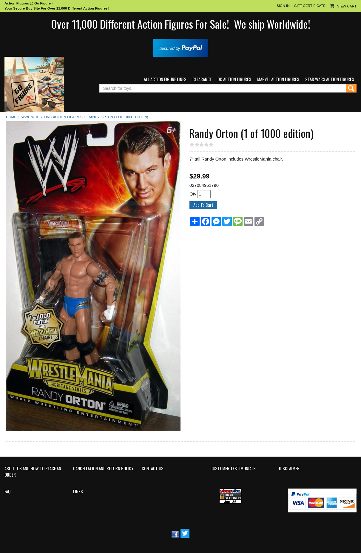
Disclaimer (289, 469)
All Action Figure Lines (165, 79)
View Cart (347, 6)
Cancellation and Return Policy (103, 469)
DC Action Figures (234, 79)
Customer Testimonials (233, 469)
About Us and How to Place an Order (32, 472)
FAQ (7, 492)
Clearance (202, 79)
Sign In (283, 5)
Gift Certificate (309, 5)
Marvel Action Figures (278, 79)
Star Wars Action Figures (329, 79)
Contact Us (152, 469)
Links (78, 492)
